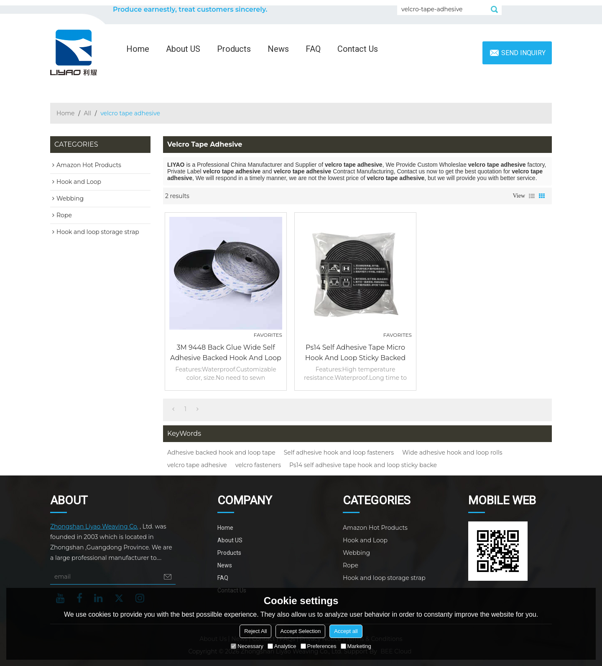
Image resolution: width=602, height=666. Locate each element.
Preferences (319, 646)
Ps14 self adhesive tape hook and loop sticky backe (363, 465)
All (88, 113)
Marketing (356, 646)
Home (137, 49)
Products (234, 49)
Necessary (247, 646)
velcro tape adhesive (197, 465)
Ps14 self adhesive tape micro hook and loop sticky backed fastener (355, 353)
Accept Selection (300, 631)
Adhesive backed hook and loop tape (221, 452)
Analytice (282, 646)
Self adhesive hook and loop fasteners (339, 452)
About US (183, 49)
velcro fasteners (258, 465)
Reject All (255, 631)
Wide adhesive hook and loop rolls (452, 452)
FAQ (313, 49)
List (532, 196)
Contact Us (357, 49)
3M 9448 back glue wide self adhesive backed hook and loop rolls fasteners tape (225, 353)
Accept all (345, 631)
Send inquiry (523, 53)
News (278, 49)
